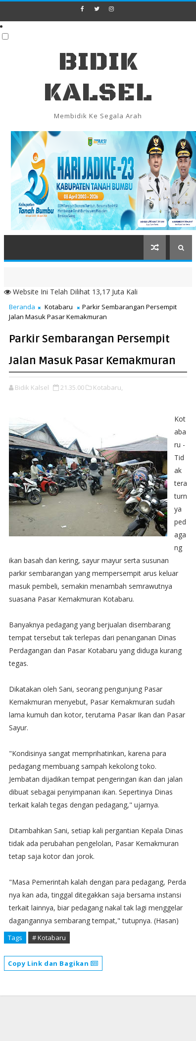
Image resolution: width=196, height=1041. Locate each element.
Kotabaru (59, 306)
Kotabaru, (108, 387)
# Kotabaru (49, 937)
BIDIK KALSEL (98, 77)
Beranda (22, 306)
